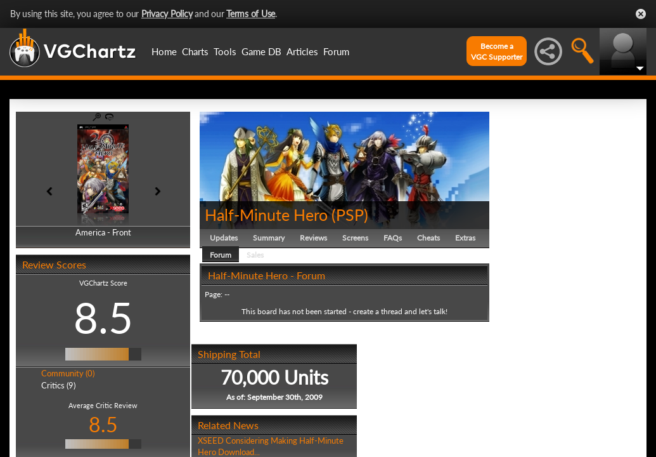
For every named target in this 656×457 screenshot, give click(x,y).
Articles (302, 51)
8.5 (103, 317)
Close (641, 14)
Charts (195, 51)
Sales (255, 255)
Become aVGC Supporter (496, 51)
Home (164, 51)
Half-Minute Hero (266, 214)
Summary (269, 237)
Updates (224, 237)
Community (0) (67, 373)
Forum (336, 51)
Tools (225, 51)
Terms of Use (250, 13)
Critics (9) (58, 385)
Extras (465, 237)
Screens (355, 237)
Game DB (261, 51)
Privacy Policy (167, 13)
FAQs (392, 237)
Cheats (428, 237)
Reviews (313, 237)
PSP (350, 214)
